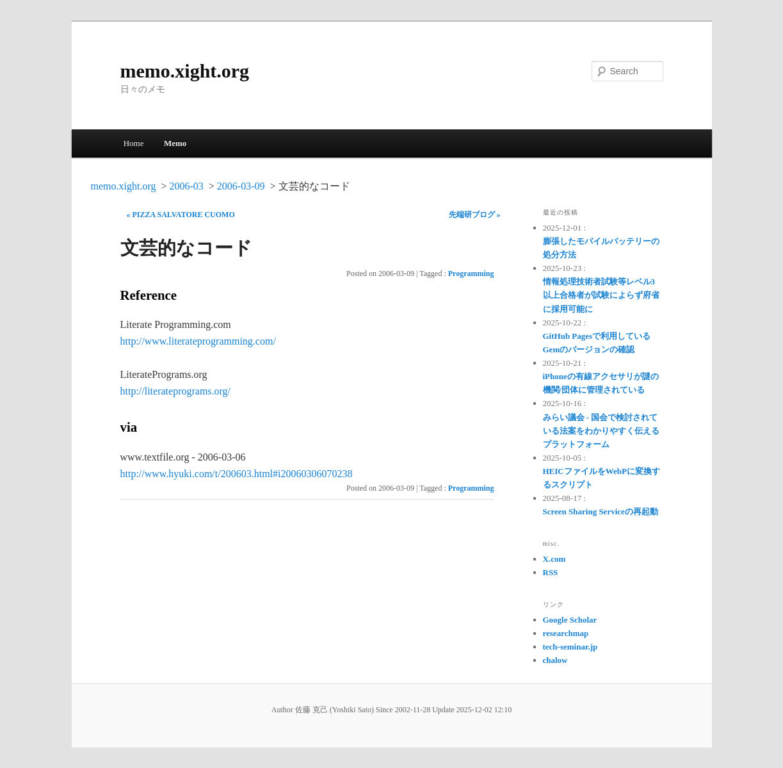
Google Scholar (570, 620)
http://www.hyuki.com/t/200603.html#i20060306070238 (236, 473)
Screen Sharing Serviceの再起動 (600, 511)
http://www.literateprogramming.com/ (198, 341)
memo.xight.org (185, 70)
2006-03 (186, 186)
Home (134, 143)
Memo (175, 143)
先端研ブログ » (475, 214)
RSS (550, 572)
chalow (555, 660)
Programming (471, 273)
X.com (554, 559)
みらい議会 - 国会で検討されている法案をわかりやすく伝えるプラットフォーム (601, 431)
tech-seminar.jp (570, 646)
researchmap (566, 633)
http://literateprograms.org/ (175, 391)
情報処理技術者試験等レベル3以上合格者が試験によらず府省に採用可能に (601, 295)
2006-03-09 (241, 186)
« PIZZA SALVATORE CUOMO (181, 214)
